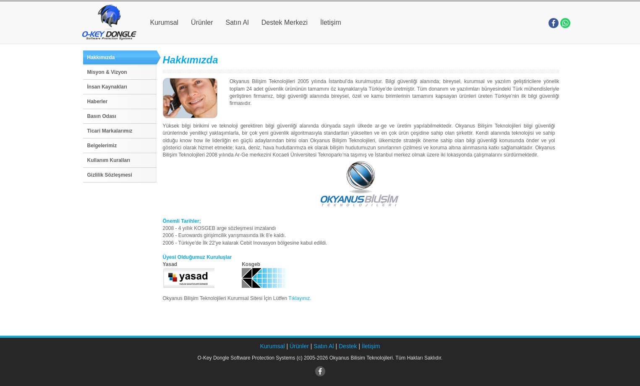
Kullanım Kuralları (109, 160)
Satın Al (237, 22)
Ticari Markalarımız (110, 131)
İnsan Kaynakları (107, 87)
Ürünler (202, 22)
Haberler (97, 101)
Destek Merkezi (284, 22)
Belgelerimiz (102, 146)
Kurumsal (164, 22)
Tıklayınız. (299, 298)
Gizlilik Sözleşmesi (109, 175)
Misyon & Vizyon (107, 72)
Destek (348, 346)
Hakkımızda (101, 57)
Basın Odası (101, 116)
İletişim (330, 22)
